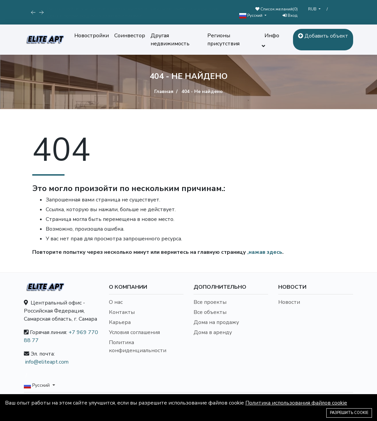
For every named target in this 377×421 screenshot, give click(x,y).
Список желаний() (276, 9)
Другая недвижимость (170, 39)
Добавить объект (323, 36)
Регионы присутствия (223, 39)
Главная (163, 91)
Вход (290, 15)
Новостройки (91, 35)
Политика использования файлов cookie (296, 403)
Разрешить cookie (349, 412)
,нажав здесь (264, 252)
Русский (251, 15)
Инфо (271, 35)
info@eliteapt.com (47, 362)
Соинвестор (129, 35)
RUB (313, 9)
